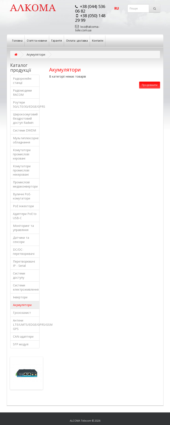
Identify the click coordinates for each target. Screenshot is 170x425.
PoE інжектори (23, 206)
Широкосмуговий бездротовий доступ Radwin (25, 118)
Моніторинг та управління (23, 228)
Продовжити (149, 85)
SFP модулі (20, 344)
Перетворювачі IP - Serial (24, 263)
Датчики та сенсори (21, 240)
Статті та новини (37, 40)
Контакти (97, 40)
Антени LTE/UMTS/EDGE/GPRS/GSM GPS (26, 324)
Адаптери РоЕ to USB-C (25, 216)
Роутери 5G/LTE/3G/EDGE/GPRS (26, 104)
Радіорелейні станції (22, 81)
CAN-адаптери (23, 336)
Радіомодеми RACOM (22, 92)
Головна (17, 40)
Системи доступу (19, 275)
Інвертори (20, 297)
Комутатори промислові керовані (22, 154)
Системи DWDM (24, 130)
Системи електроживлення (26, 287)
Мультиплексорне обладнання (26, 140)
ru (116, 8)
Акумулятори (22, 305)
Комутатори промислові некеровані (22, 170)
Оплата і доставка (77, 40)
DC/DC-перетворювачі (24, 252)
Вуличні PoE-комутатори (22, 196)
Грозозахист (22, 313)
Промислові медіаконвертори (25, 184)
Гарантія (56, 40)
